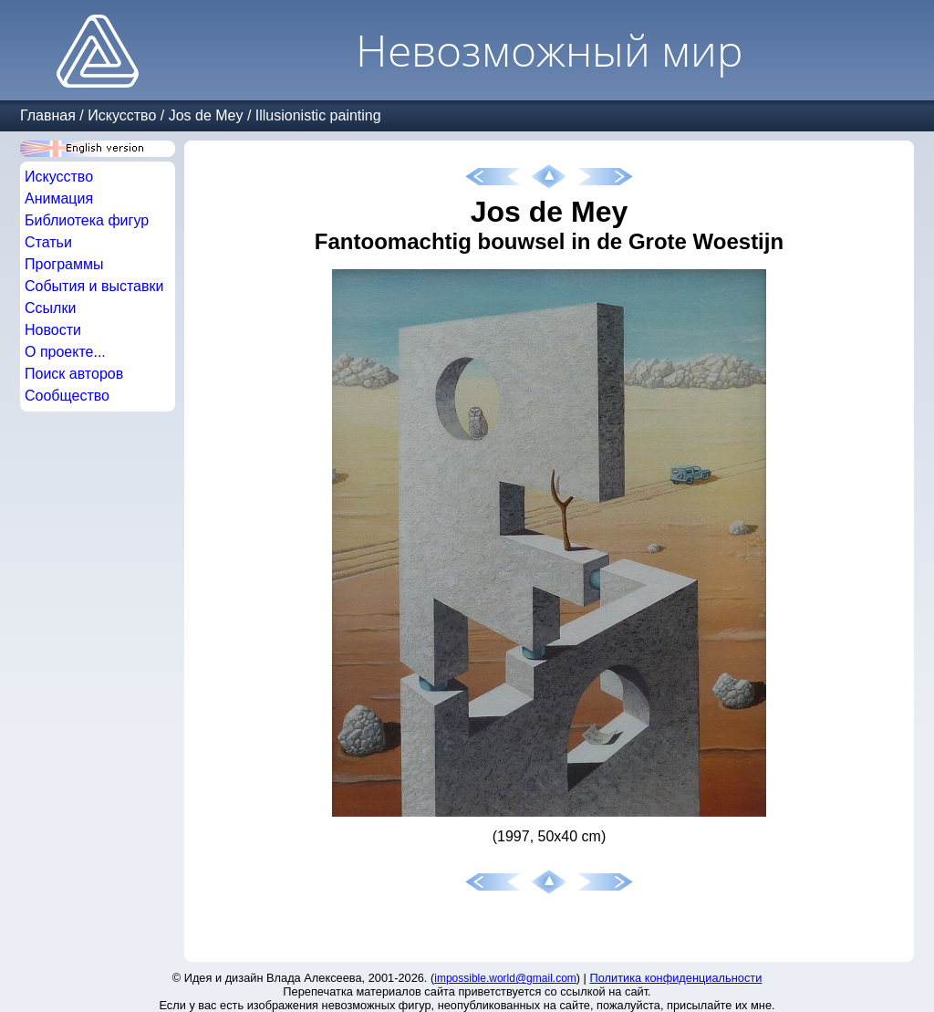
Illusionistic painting (318, 115)
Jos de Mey (206, 115)
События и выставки (94, 286)
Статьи (48, 242)
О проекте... (65, 352)
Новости (53, 330)
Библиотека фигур (87, 220)
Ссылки (50, 308)
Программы (64, 264)
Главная (48, 115)
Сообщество (67, 395)
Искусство (122, 115)
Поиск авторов (74, 373)
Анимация (59, 198)
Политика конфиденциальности (676, 978)
